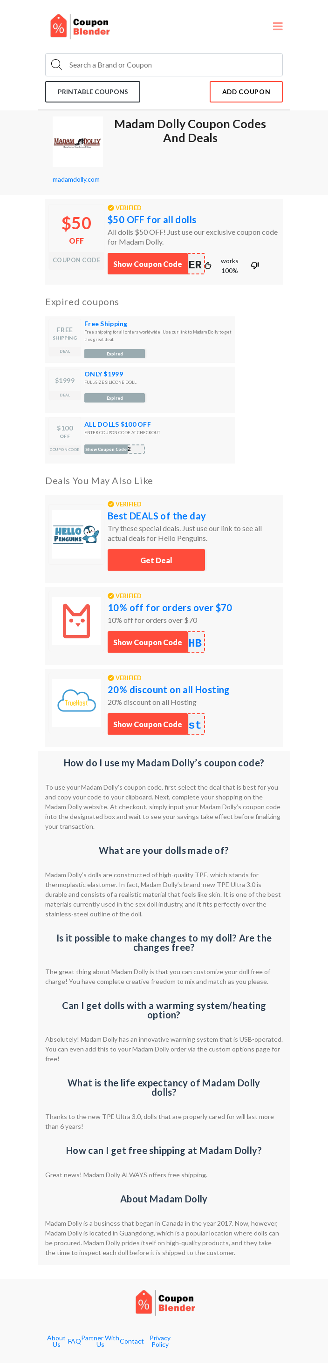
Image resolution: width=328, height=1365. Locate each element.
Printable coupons (95, 92)
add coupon (243, 92)
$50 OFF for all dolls (152, 221)
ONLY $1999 (103, 376)
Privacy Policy (160, 1343)
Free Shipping (106, 325)
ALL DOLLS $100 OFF (117, 426)
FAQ (74, 1343)
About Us (56, 1343)
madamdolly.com (76, 181)
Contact (132, 1343)
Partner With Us (100, 1343)
